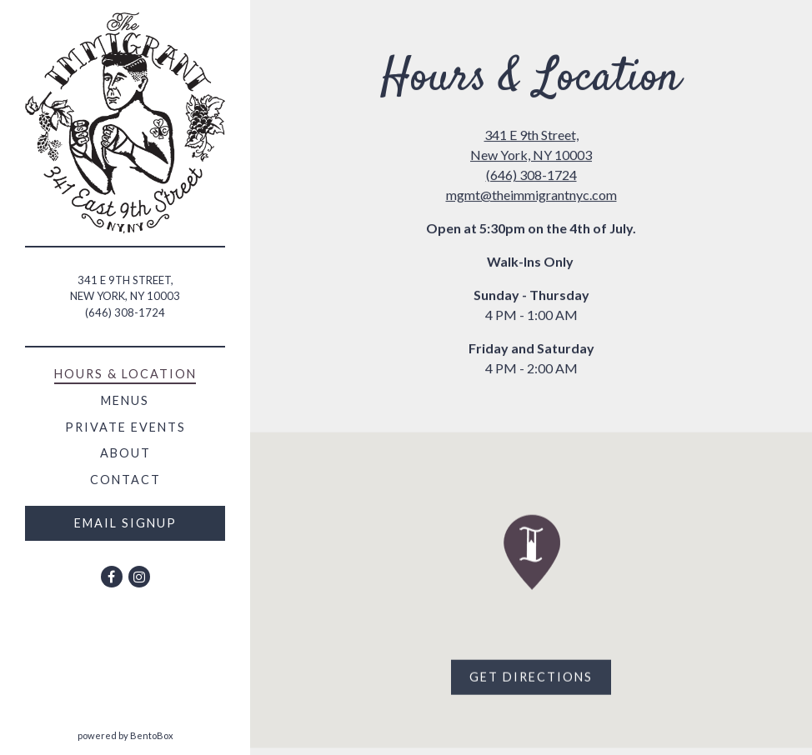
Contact (125, 479)
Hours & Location (125, 374)
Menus (125, 400)
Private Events (125, 427)
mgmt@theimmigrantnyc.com (531, 194)
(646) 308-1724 (125, 312)
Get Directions (540, 676)
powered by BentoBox (164, 734)
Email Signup (125, 523)
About (125, 453)
